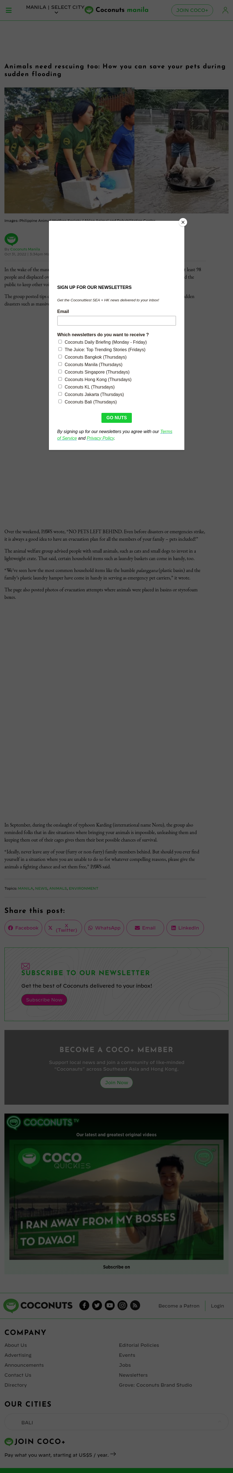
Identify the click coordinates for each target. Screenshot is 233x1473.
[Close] (183, 222)
